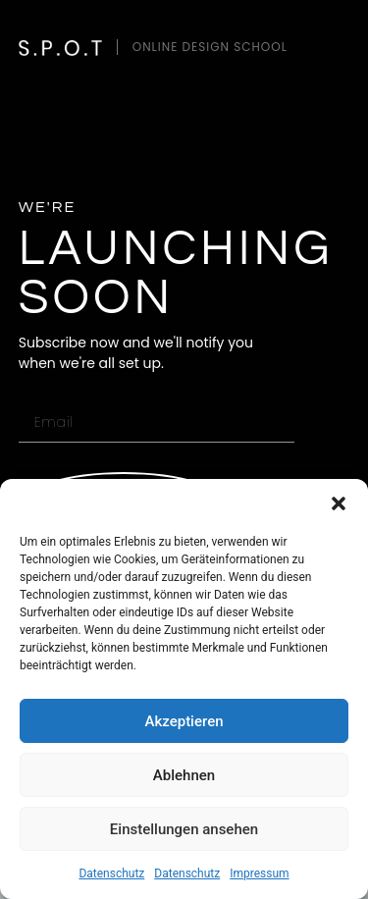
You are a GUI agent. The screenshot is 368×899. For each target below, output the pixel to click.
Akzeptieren (183, 721)
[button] (338, 503)
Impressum (259, 873)
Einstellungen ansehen (184, 829)
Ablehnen (184, 775)
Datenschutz (111, 873)
